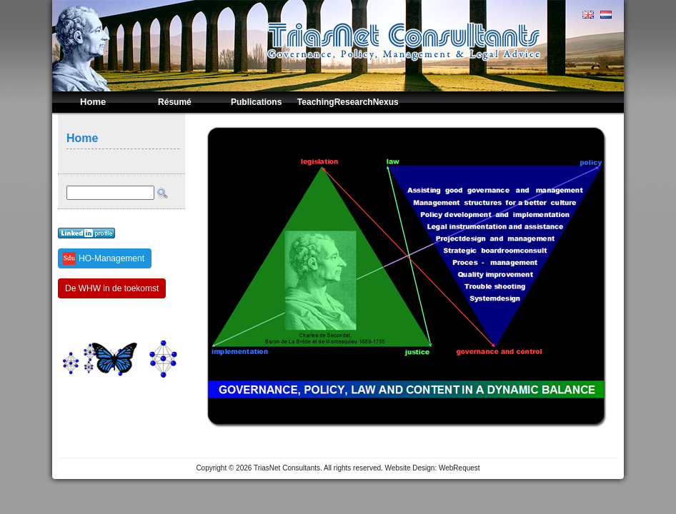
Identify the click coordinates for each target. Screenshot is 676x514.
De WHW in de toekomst (112, 288)
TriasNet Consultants (287, 468)
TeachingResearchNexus (348, 102)
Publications (256, 102)
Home (93, 101)
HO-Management (111, 258)
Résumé (175, 102)
